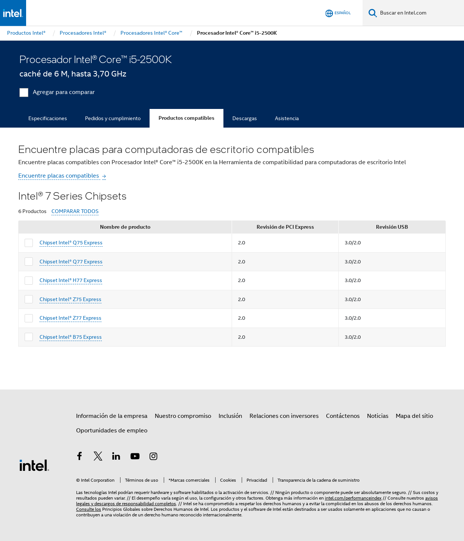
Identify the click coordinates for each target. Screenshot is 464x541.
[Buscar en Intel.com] (420, 13)
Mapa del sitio (414, 416)
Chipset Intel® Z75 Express (70, 299)
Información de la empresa (111, 416)
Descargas (244, 118)
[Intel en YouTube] (135, 457)
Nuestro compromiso (183, 416)
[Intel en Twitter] (98, 457)
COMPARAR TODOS (74, 211)
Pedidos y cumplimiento (113, 118)
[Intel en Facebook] (79, 457)
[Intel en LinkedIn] (116, 457)
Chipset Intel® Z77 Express (70, 318)
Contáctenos (343, 416)
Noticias (377, 416)
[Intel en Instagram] (153, 457)
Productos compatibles (186, 118)
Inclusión (230, 416)
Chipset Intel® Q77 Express (71, 261)
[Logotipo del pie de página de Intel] (34, 465)
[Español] (337, 13)
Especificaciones (47, 118)
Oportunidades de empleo (111, 430)
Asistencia (287, 118)
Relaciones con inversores (284, 416)
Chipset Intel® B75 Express (71, 337)
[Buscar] (373, 13)
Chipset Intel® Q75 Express (71, 242)
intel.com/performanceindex (353, 498)
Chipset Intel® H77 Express (71, 280)
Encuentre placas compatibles (59, 175)
